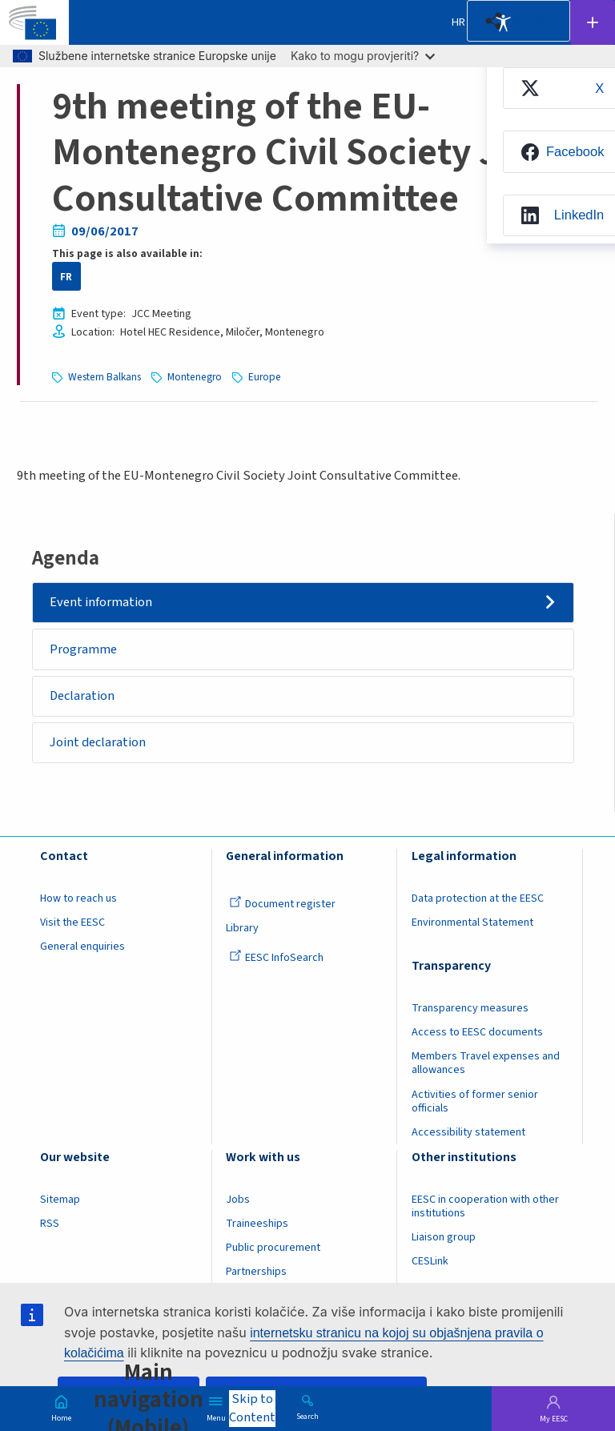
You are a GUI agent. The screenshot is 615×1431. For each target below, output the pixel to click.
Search (307, 1416)
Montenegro (194, 376)
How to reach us (78, 898)
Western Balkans (104, 376)
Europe (264, 376)
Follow (592, 22)
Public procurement (273, 1248)
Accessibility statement (468, 1132)
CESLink (430, 1261)
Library (242, 928)
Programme (83, 649)
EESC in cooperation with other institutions (485, 1206)
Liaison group (444, 1237)
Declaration (82, 695)
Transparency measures (470, 1008)
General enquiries (82, 947)
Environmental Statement (472, 922)
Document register (282, 904)
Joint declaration (98, 742)
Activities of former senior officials (475, 1101)
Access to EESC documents (477, 1032)
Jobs (238, 1200)
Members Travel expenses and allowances (486, 1063)
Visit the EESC (72, 922)
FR (66, 276)
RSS (49, 1224)
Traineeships (257, 1224)
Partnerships (256, 1272)
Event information (101, 602)
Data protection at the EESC (478, 898)
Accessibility (502, 22)
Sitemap (60, 1200)
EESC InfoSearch (276, 958)
